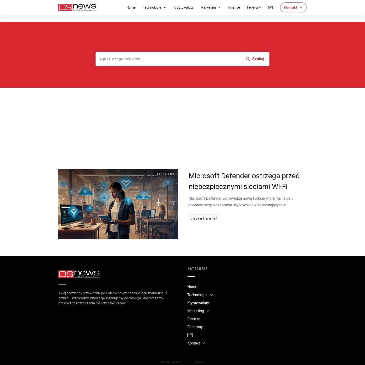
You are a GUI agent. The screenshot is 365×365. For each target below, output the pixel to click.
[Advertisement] (182, 116)
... (288, 198)
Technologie (164, 166)
